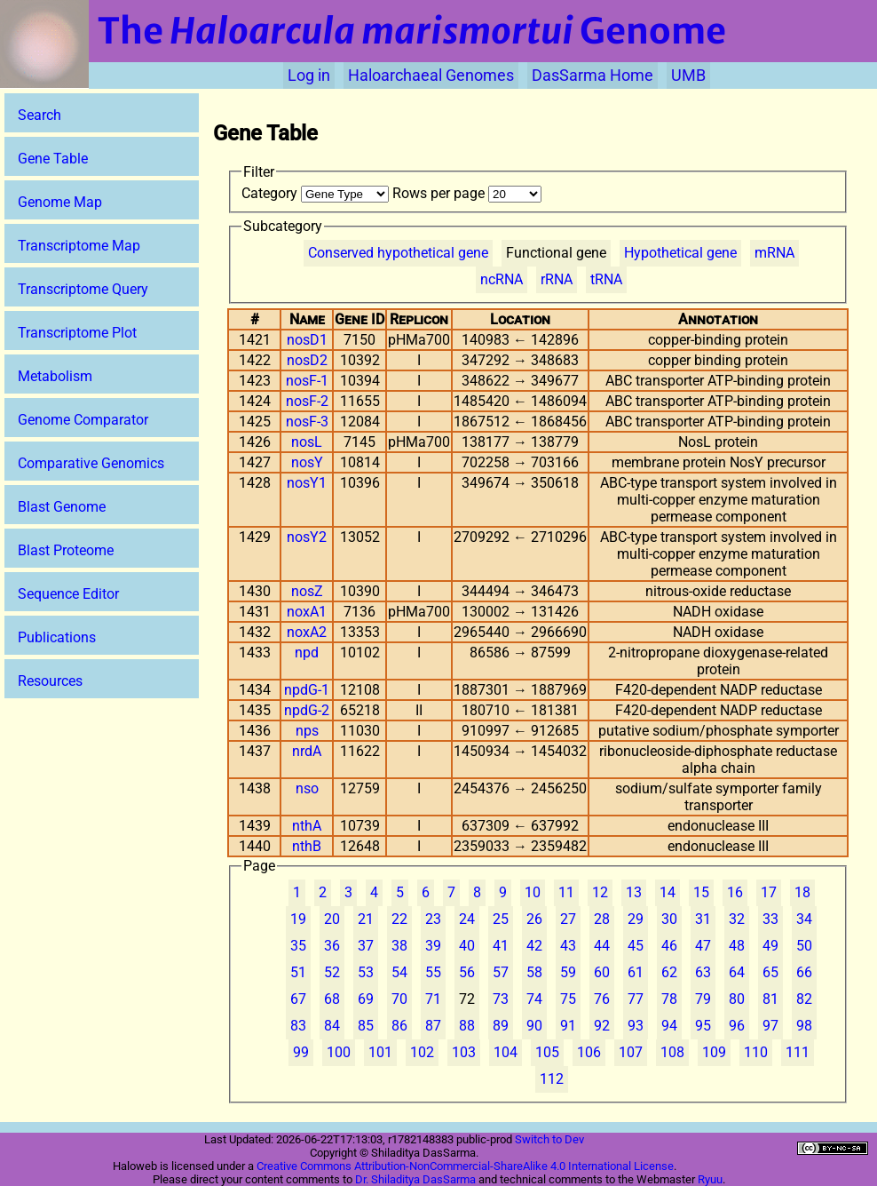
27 (568, 919)
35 (298, 945)
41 (501, 945)
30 (669, 919)
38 (399, 945)
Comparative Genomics (91, 463)
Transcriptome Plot (77, 332)
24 (467, 919)
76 (602, 999)
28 (602, 919)
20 (332, 919)
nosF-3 (307, 421)
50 (804, 945)
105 (547, 1052)
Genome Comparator (83, 419)
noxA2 (307, 632)
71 (433, 999)
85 (366, 1025)
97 (770, 1025)
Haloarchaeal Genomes (431, 75)
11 (566, 892)
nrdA (306, 751)
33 (770, 919)
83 (298, 1025)
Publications (57, 637)
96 (737, 1025)
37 (366, 945)
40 (467, 945)
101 (380, 1052)
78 (669, 999)
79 (703, 999)
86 (399, 1025)
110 (756, 1052)
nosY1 (307, 482)
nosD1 (307, 339)
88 (467, 1025)
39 (433, 945)
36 (332, 945)
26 (534, 919)
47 (703, 945)
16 (735, 892)
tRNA (606, 279)
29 (636, 919)
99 (301, 1052)
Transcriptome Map (79, 245)
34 (804, 919)
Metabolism (55, 376)
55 (433, 972)
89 (501, 1025)
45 (636, 945)
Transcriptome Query (83, 289)
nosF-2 (307, 401)
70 (399, 999)
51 (298, 972)
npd (307, 652)
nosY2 (307, 537)
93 (636, 1025)
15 (701, 892)
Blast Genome (62, 506)
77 (636, 999)
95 (703, 1025)
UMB (688, 75)
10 (533, 892)
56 (467, 972)
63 (703, 972)
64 (737, 972)
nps (307, 730)
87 (433, 1025)
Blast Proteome (66, 550)
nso (307, 788)
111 (798, 1052)
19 (298, 919)
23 (433, 919)
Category (316, 193)
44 (602, 945)
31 (703, 919)
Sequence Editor (68, 593)
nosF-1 (307, 380)
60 (602, 972)
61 (636, 972)
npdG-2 (306, 710)
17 (769, 892)
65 (770, 972)
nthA (306, 825)
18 (802, 892)
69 (366, 999)
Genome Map (60, 202)
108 (672, 1052)
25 (501, 919)
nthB (306, 846)
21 (366, 919)
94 (669, 1025)
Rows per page (466, 193)
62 (669, 972)
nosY (307, 462)
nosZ (307, 591)
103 (464, 1052)
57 (501, 972)
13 (634, 892)
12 (600, 892)
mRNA (774, 252)
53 (366, 972)
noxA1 (307, 611)
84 (332, 1025)
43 (568, 945)
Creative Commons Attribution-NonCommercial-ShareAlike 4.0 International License (465, 1166)
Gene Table (53, 158)
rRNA (557, 279)
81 (770, 999)
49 (770, 945)
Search (39, 115)
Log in (309, 75)
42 (534, 945)
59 (568, 972)
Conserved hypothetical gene (398, 252)
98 (804, 1025)
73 (501, 999)
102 (422, 1052)
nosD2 (307, 360)
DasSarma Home (592, 75)
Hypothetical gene (680, 252)
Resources (50, 681)
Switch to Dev (549, 1139)
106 (589, 1052)
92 (602, 1025)
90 (534, 1025)
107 (631, 1052)
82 (804, 999)
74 (534, 999)
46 (669, 945)
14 (668, 892)
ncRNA (501, 279)
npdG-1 (306, 689)
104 (506, 1052)
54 (399, 972)
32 (737, 919)
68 (332, 999)
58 (534, 972)
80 (737, 999)
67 (298, 999)
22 (399, 919)
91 (568, 1025)
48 (737, 945)
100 (339, 1052)
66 (804, 972)
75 (568, 999)
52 (332, 972)
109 (714, 1052)
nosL (306, 442)
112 (552, 1079)
